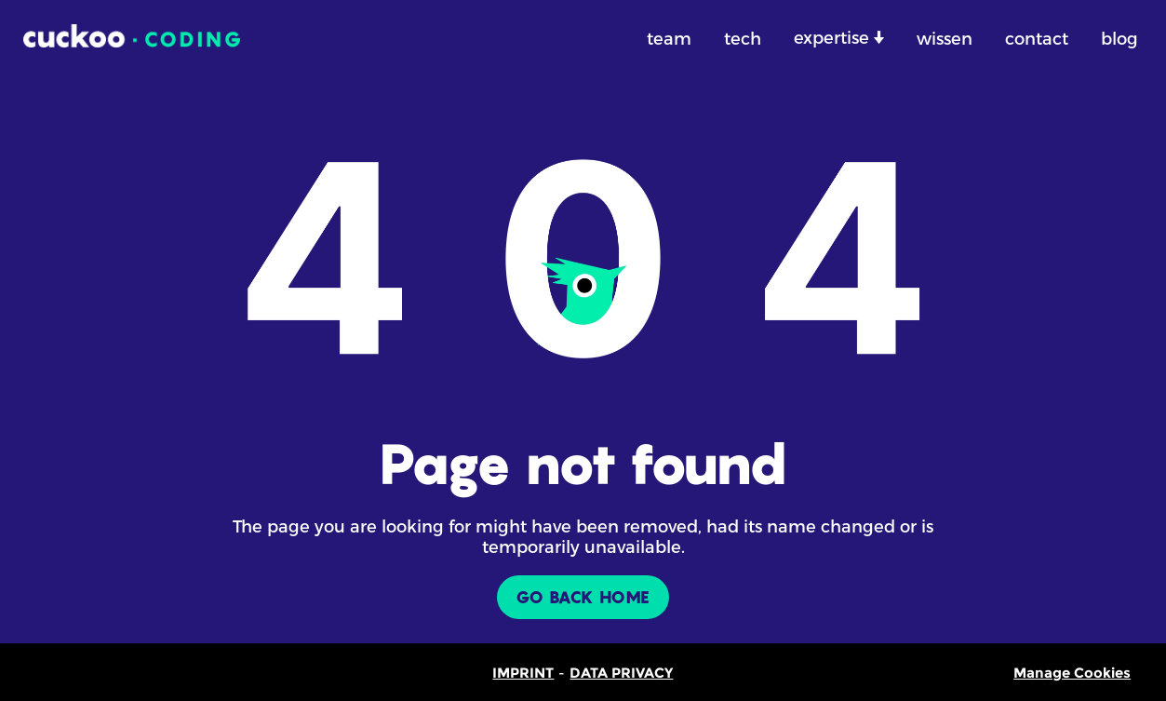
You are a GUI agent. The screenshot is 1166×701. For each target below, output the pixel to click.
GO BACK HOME (583, 597)
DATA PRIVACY (621, 672)
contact (1036, 37)
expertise (834, 37)
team (669, 37)
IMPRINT (523, 672)
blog (1119, 37)
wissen (944, 37)
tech (742, 37)
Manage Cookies (1072, 672)
